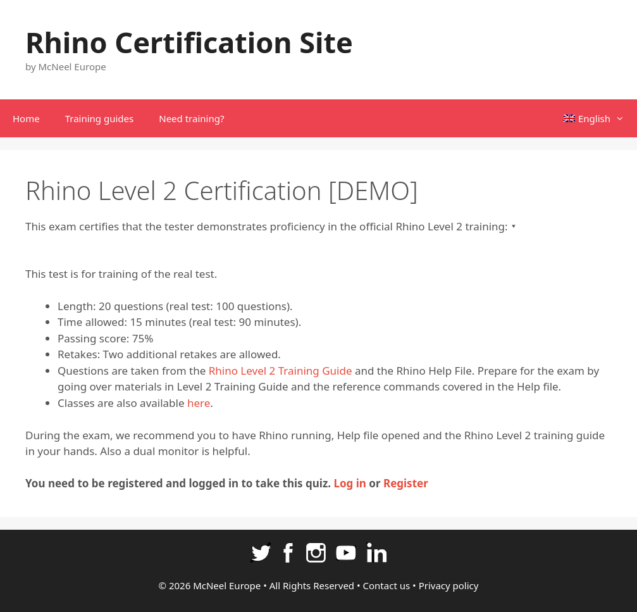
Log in (349, 483)
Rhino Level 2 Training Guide (280, 370)
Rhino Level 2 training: (451, 226)
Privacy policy (449, 585)
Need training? (191, 118)
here (198, 403)
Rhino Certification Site (189, 42)
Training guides (99, 118)
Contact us (387, 585)
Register (405, 483)
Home (26, 118)
